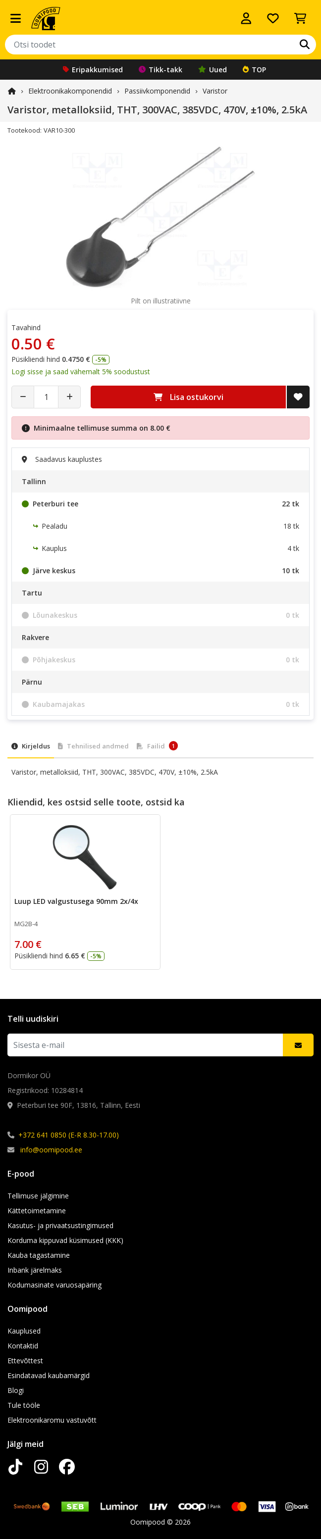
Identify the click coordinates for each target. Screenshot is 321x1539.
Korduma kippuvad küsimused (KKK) (65, 1240)
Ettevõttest (25, 1360)
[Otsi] (304, 44)
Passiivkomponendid (157, 91)
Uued (212, 69)
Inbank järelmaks (34, 1270)
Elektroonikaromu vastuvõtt (52, 1420)
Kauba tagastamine (38, 1255)
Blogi (15, 1390)
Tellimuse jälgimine (38, 1195)
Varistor (215, 91)
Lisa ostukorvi (188, 397)
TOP (254, 69)
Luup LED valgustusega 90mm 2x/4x (76, 901)
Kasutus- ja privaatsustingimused (60, 1225)
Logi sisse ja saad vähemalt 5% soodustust (80, 371)
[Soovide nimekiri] (273, 18)
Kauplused (24, 1331)
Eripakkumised (93, 69)
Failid (157, 745)
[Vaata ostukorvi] (300, 18)
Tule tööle (23, 1405)
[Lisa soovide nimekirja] (298, 397)
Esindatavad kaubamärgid (48, 1375)
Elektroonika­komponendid (70, 91)
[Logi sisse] (246, 18)
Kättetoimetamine (36, 1210)
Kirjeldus (30, 746)
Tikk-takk (160, 69)
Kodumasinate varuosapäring (54, 1285)
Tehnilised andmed (93, 746)
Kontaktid (22, 1345)
